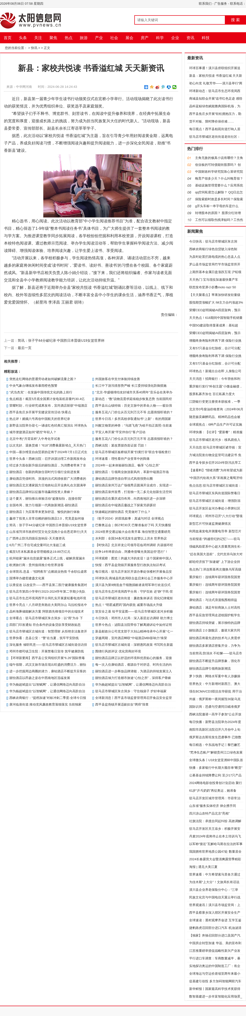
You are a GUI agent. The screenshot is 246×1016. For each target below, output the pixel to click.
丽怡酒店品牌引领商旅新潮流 (210, 668)
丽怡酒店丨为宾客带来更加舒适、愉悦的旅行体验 (44, 512)
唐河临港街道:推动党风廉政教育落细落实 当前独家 (45, 704)
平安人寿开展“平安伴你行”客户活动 (120, 432)
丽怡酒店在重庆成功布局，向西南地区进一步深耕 (130, 498)
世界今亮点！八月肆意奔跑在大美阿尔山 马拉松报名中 (48, 605)
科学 (160, 38)
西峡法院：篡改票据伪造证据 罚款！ (121, 445)
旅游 (84, 38)
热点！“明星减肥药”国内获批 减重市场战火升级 (128, 605)
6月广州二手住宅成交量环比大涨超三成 (37, 545)
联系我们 (205, 3)
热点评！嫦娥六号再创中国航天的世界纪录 (39, 419)
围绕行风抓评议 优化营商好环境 (118, 651)
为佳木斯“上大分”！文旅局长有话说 (214, 882)
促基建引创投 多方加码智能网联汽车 (215, 981)
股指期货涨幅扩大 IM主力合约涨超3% (216, 302)
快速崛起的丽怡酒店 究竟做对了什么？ (123, 512)
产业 (99, 38)
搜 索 (235, 20)
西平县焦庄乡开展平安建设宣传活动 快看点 (40, 412)
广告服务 (220, 3)
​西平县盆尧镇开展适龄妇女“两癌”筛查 (122, 704)
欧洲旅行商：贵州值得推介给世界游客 (36, 565)
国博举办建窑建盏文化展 (27, 578)
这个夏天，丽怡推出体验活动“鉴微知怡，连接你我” (45, 498)
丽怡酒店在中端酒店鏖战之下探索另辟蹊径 (125, 505)
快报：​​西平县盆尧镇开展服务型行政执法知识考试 (130, 565)
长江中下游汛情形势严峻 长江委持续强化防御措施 (131, 385)
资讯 (190, 38)
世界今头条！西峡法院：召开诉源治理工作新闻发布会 (47, 459)
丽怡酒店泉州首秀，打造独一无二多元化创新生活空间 (133, 492)
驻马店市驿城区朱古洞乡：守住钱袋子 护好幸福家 (131, 691)
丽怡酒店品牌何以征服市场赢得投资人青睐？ (41, 492)
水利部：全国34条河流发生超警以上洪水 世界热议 (131, 538)
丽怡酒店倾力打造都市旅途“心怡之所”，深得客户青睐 (133, 678)
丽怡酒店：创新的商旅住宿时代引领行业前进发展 (44, 472)
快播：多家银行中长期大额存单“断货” (216, 768)
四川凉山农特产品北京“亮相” (209, 813)
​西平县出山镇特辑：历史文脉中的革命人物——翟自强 (133, 405)
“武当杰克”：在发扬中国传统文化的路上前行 (40, 392)
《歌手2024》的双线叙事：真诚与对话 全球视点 (129, 518)
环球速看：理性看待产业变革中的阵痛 (122, 459)
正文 (47, 48)
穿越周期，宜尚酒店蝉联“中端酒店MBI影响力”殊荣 (131, 638)
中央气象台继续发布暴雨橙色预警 (33, 385)
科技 (206, 38)
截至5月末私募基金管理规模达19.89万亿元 (39, 552)
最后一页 (24, 348)
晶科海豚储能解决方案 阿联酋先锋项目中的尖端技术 (46, 611)
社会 (114, 38)
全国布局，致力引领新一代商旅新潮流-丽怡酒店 (43, 505)
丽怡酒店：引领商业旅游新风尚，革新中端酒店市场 (132, 472)
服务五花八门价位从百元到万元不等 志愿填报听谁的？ (134, 412)
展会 (129, 38)
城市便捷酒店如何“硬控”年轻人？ (32, 432)
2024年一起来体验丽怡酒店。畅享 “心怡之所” (127, 465)
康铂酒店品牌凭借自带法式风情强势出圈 (124, 478)
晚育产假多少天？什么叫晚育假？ (219, 178)
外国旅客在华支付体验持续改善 (117, 379)
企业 (175, 38)
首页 (8, 38)
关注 (38, 38)
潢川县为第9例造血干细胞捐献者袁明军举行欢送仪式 (132, 585)
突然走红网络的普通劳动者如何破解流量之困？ (43, 379)
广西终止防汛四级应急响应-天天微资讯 (37, 538)
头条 (23, 38)
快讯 (34, 48)
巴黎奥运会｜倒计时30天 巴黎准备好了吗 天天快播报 (133, 525)
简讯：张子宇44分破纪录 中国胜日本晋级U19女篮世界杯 (61, 340)
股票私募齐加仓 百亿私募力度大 (212, 394)
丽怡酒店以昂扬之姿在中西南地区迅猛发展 (39, 678)
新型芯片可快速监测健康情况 (210, 523)
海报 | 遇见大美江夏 (203, 867)
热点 (69, 38)
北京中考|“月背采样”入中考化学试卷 (34, 439)
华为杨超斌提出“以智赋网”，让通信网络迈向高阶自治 (133, 684)
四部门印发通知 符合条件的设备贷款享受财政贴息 (45, 625)
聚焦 (53, 38)
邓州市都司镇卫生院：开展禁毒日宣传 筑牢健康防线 (46, 651)
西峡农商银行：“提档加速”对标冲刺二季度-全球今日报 (47, 698)
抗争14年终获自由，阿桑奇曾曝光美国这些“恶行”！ (131, 552)
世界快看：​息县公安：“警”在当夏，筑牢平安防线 (44, 638)
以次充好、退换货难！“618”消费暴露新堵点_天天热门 (47, 445)
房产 (145, 38)
